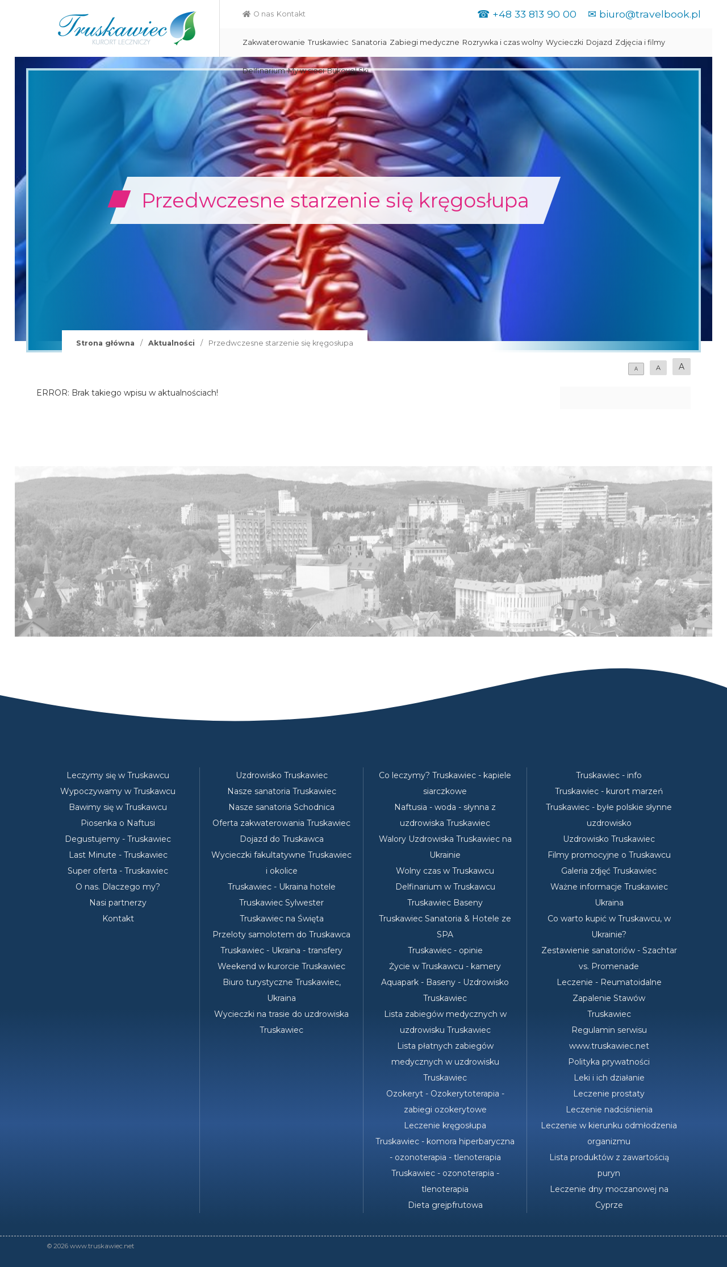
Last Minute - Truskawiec (118, 855)
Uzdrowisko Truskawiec (282, 775)
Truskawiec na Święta (282, 918)
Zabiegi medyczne (424, 42)
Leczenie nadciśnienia (609, 1109)
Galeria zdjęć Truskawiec (609, 871)
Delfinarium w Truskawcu (445, 887)
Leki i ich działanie (609, 1078)
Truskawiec (328, 42)
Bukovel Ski (348, 71)
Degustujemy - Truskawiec (118, 839)
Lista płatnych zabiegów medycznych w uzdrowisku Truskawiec (445, 1062)
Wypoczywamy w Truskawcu (118, 791)
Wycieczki (564, 42)
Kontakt (291, 14)
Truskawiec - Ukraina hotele (282, 887)
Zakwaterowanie (274, 42)
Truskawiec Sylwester (281, 903)
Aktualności (171, 343)
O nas (263, 14)
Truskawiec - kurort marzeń (609, 791)
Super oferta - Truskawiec (118, 871)
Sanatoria (369, 42)
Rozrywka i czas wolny (502, 42)
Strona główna (105, 343)
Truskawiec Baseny (445, 903)
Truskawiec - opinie (445, 950)
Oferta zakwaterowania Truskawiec (281, 823)
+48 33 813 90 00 (534, 14)
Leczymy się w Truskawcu (117, 775)
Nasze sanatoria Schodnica (281, 807)
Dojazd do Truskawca (282, 839)
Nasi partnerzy (118, 903)
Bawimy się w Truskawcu (118, 807)
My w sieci (306, 71)
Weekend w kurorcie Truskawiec (281, 966)
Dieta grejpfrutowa (445, 1205)
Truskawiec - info (609, 775)
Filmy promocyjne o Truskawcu (609, 855)
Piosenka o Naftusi (118, 823)
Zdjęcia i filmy (640, 42)
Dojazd (599, 42)
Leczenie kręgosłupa (445, 1125)
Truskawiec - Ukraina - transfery (281, 950)
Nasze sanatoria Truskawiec (281, 791)
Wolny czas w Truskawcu (445, 871)
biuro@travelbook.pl (650, 14)
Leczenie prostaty (609, 1094)
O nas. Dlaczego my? (118, 887)
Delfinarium (264, 71)
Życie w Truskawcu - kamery (445, 966)
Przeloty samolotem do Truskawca (281, 934)
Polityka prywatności (609, 1062)
